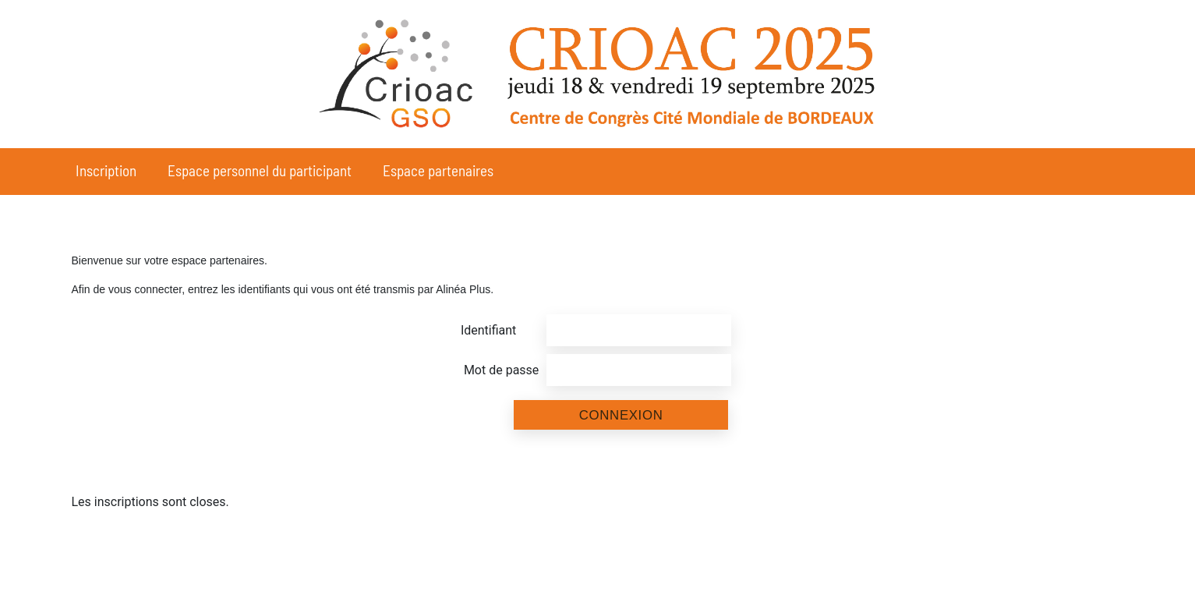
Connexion (621, 415)
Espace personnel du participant (260, 170)
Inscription (106, 170)
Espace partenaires (438, 170)
